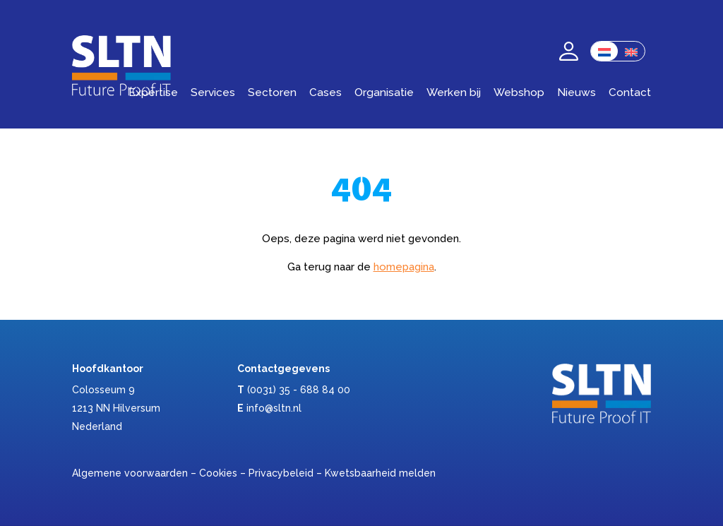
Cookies (218, 473)
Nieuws (576, 92)
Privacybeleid (281, 473)
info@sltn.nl (273, 408)
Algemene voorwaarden (130, 473)
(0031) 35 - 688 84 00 (298, 389)
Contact (630, 92)
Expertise (153, 92)
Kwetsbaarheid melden (380, 473)
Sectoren (272, 92)
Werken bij (453, 92)
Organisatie (384, 92)
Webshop (519, 92)
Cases (325, 92)
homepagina (404, 267)
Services (213, 92)
